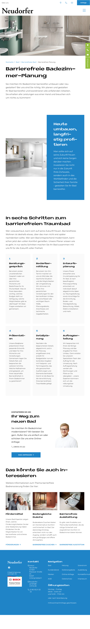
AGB (50, 579)
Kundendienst (53, 570)
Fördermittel (14, 514)
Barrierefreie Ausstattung (72, 545)
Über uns (5, 3)
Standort (60, 3)
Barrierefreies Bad (28, 62)
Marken (51, 574)
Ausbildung (82, 570)
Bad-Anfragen (25, 455)
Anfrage (83, 3)
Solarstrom (82, 565)
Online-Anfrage (68, 574)
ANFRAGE (88, 62)
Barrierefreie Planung (46, 62)
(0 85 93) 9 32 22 (66, 3)
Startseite (9, 62)
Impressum (82, 579)
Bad (17, 62)
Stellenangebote (68, 570)
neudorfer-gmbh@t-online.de (72, 3)
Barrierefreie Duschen (43, 545)
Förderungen (12, 545)
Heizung (65, 565)
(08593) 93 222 (19, 447)
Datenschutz (67, 579)
